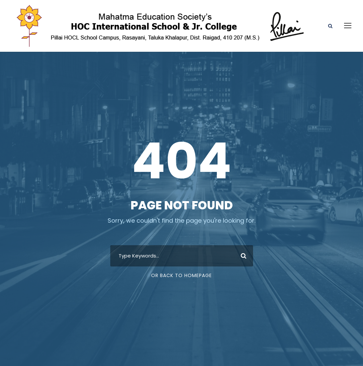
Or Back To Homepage (181, 275)
